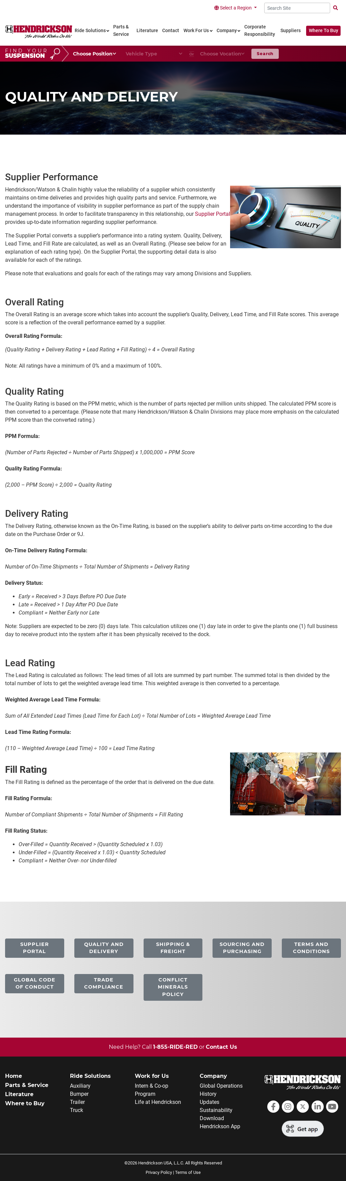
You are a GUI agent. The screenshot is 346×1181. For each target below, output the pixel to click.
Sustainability (216, 1110)
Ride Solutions (90, 1076)
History (208, 1094)
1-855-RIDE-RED (175, 1047)
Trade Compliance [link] (103, 983)
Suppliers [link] (290, 30)
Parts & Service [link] (121, 30)
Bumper (79, 1094)
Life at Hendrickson (158, 1102)
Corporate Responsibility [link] (259, 30)
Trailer (77, 1102)
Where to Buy (25, 1103)
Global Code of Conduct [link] (34, 983)
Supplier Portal (212, 214)
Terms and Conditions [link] (311, 948)
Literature (19, 1094)
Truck (76, 1110)
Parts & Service (26, 1085)
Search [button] (265, 53)
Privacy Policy (159, 1172)
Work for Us (152, 1076)
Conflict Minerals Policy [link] (173, 987)
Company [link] (227, 30)
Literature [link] (147, 30)
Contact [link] (170, 30)
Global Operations (221, 1086)
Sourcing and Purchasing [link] (242, 948)
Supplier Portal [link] (34, 948)
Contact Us (221, 1047)
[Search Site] (297, 8)
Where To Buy (323, 30)
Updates (209, 1102)
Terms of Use (188, 1172)
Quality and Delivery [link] (104, 948)
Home (13, 1076)
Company (213, 1076)
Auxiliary (80, 1086)
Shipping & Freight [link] (173, 948)
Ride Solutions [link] (90, 30)
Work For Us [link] (196, 30)
